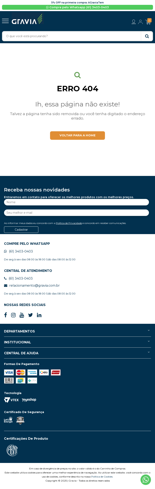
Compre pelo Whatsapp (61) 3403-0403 (77, 7)
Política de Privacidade (69, 225)
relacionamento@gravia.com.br (32, 288)
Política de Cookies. (102, 479)
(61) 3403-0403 (18, 254)
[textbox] (77, 36)
